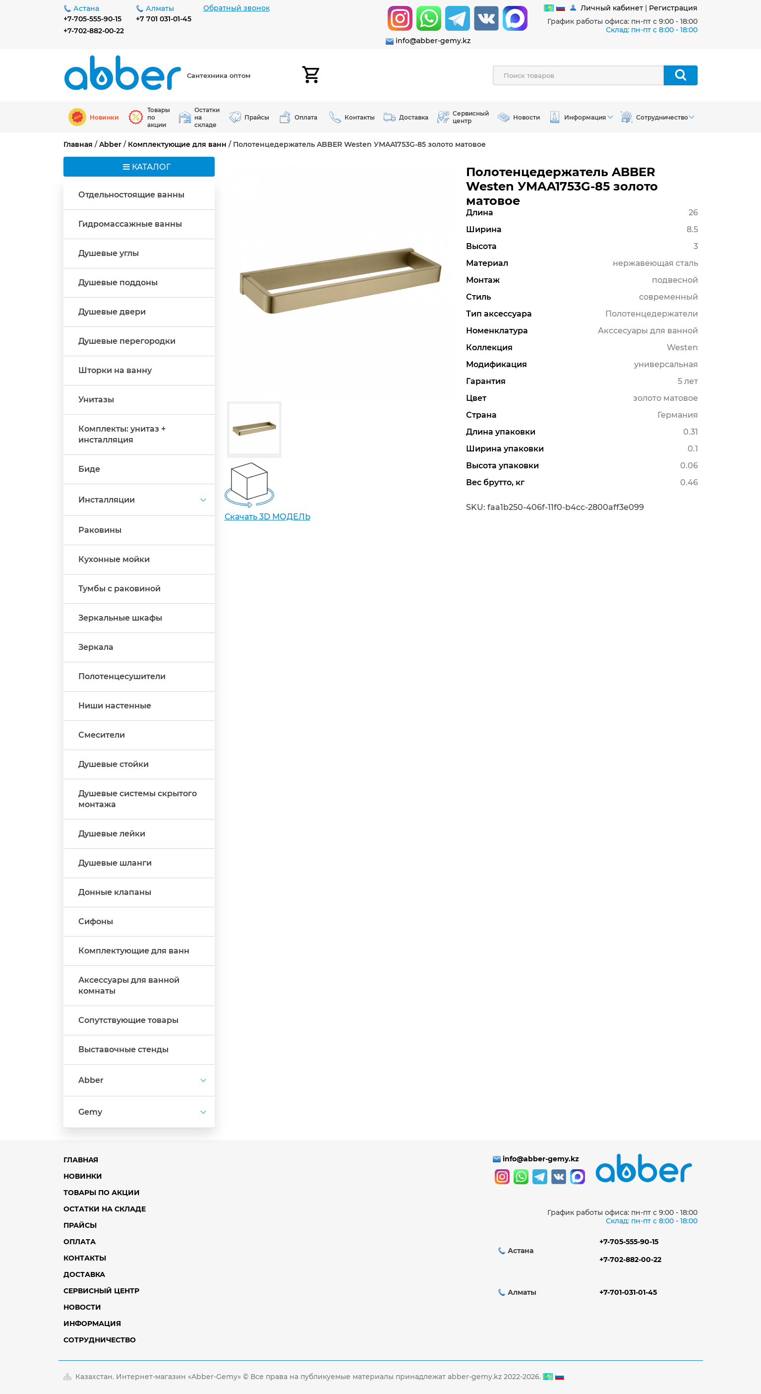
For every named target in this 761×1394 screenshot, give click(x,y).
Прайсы (80, 1225)
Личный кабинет (612, 7)
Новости (82, 1307)
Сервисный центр (101, 1290)
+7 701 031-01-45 (163, 18)
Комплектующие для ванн (177, 144)
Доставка (84, 1274)
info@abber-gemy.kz (433, 40)
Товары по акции (101, 1192)
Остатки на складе (104, 1208)
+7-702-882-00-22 (93, 30)
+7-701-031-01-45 (628, 1292)
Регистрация (673, 7)
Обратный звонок (236, 7)
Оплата (79, 1241)
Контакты (84, 1258)
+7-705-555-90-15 (92, 18)
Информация (92, 1323)
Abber (110, 144)
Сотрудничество (99, 1339)
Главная (78, 144)
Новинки (82, 1176)
